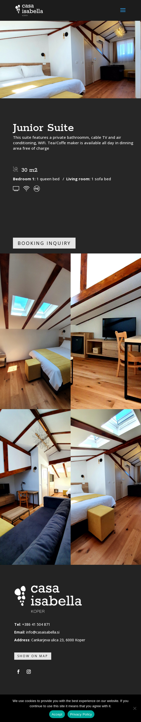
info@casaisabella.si (43, 632)
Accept (57, 714)
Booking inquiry (44, 243)
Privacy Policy (81, 714)
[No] (134, 708)
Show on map (32, 656)
